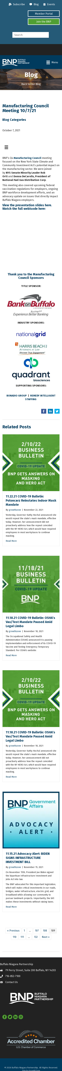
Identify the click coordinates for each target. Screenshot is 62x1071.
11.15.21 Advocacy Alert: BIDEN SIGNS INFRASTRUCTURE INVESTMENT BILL (28, 858)
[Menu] (52, 62)
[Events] (48, 4)
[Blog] (33, 4)
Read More (11, 541)
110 (14, 936)
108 (45, 930)
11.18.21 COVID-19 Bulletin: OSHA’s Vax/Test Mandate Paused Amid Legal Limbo (30, 622)
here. (48, 205)
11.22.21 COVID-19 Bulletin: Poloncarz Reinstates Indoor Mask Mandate (31, 500)
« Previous (13, 930)
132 (36, 936)
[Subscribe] (16, 4)
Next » (45, 936)
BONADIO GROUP (17, 395)
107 (37, 930)
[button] (44, 13)
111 (22, 936)
